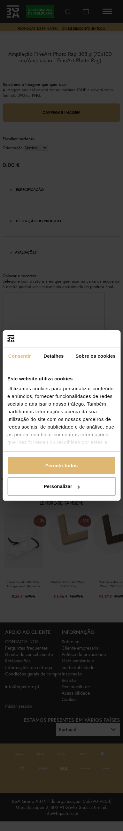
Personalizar (62, 486)
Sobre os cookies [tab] (95, 356)
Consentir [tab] (19, 356)
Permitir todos (61, 465)
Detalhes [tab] (53, 356)
